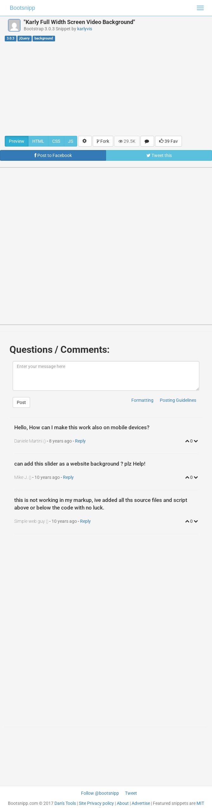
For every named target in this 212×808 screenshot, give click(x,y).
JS (70, 141)
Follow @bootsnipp (100, 793)
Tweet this (159, 155)
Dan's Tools (65, 803)
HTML (38, 141)
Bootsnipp (22, 8)
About (123, 803)
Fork (103, 141)
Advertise (141, 803)
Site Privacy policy (96, 803)
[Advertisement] (106, 88)
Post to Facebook (53, 155)
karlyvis (84, 28)
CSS (56, 141)
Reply (80, 440)
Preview (16, 141)
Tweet (131, 793)
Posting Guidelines (178, 400)
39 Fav (168, 141)
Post (21, 402)
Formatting (142, 400)
